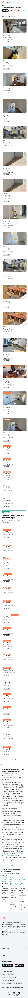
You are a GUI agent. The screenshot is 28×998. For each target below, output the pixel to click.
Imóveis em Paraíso (13, 898)
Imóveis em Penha (13, 907)
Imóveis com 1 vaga (5, 898)
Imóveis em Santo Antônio (22, 894)
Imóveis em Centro (13, 891)
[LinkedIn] (14, 993)
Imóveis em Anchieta (21, 904)
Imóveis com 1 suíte (5, 891)
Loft (2, 873)
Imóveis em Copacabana (13, 887)
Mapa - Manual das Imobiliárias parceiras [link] (12, 983)
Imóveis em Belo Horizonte (12, 873)
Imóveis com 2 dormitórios (5, 884)
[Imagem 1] (14, 31)
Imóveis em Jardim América (13, 902)
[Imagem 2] (15, 31)
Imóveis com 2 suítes (5, 894)
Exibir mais (14, 865)
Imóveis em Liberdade (22, 900)
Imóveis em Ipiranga (13, 894)
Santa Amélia (4, 875)
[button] (14, 942)
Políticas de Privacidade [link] (8, 974)
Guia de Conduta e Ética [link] (8, 980)
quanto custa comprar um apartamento (12, 854)
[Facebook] (19, 993)
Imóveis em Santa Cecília (22, 887)
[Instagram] (9, 993)
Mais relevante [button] (12, 16)
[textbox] (14, 2)
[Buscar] (22, 2)
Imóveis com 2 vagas (5, 902)
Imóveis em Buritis (22, 908)
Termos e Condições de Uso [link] (9, 977)
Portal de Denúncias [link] (7, 971)
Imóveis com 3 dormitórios (5, 887)
